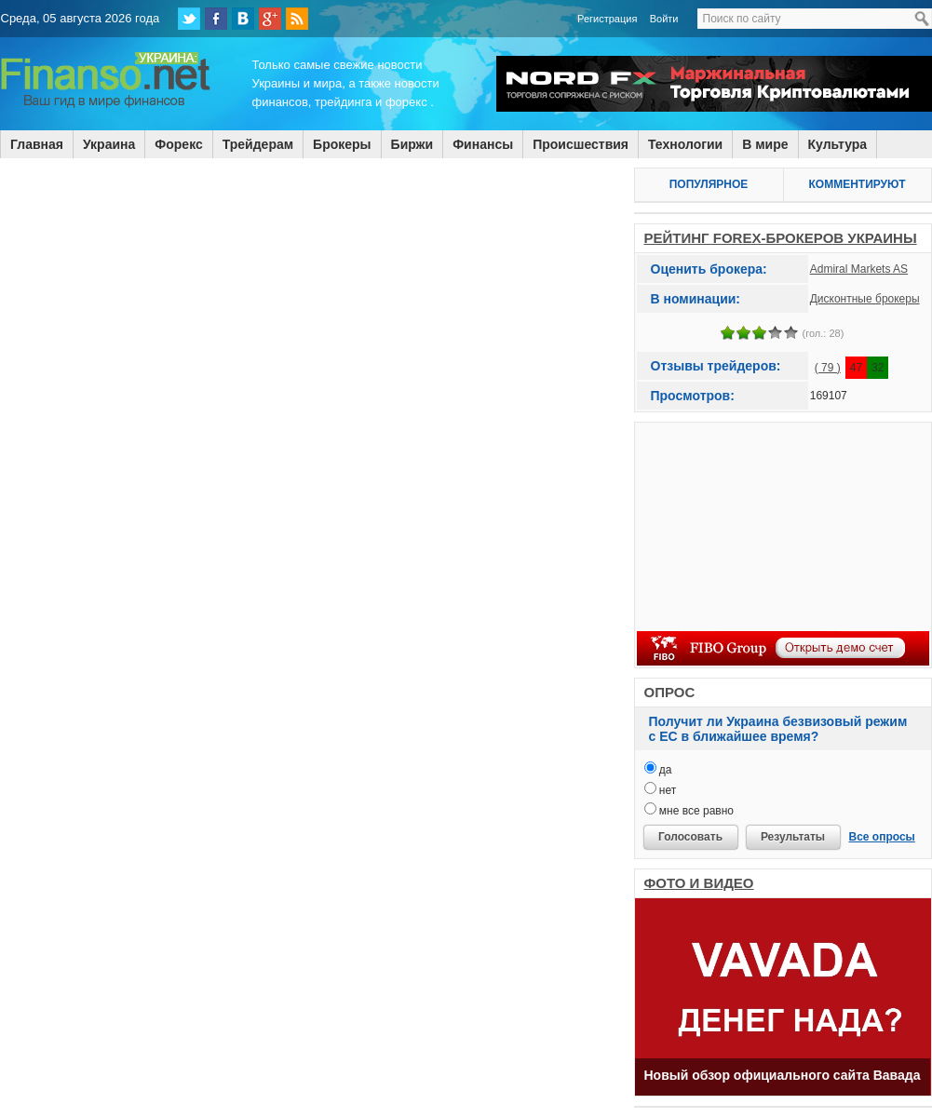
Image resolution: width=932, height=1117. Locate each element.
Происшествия (580, 144)
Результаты (793, 836)
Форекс (178, 144)
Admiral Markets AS (859, 269)
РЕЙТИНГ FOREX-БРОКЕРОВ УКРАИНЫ (780, 238)
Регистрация (607, 18)
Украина (109, 144)
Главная (36, 144)
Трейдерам (258, 144)
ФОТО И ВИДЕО (699, 883)
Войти (664, 18)
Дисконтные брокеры (865, 298)
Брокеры (342, 144)
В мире (765, 144)
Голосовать (690, 836)
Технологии (685, 144)
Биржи (412, 144)
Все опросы (882, 836)
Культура (838, 144)
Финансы (482, 144)
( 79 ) (828, 367)
